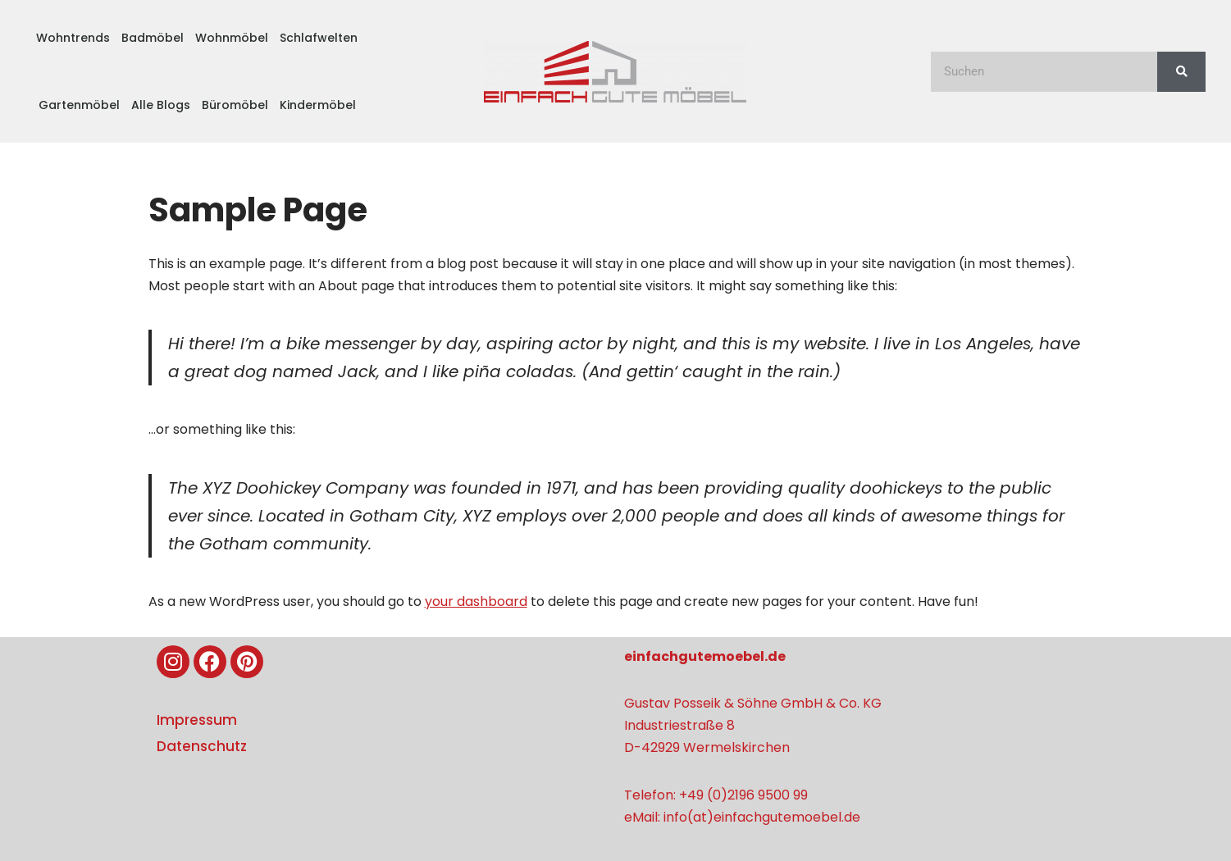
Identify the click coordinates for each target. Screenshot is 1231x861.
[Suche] (1181, 72)
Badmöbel (152, 38)
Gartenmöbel (79, 105)
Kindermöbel (318, 105)
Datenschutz (202, 746)
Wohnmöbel (231, 38)
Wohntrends (73, 38)
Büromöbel (235, 105)
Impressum (197, 720)
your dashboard (476, 601)
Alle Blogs (160, 105)
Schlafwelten (319, 38)
